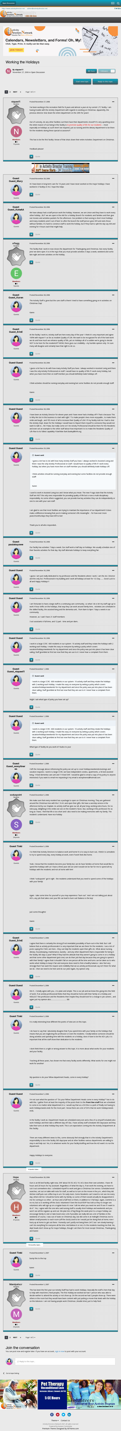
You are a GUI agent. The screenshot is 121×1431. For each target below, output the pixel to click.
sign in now (59, 1351)
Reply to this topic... (26, 1361)
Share (91, 71)
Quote (37, 156)
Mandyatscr (15, 1284)
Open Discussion (38, 72)
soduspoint (16, 794)
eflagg (15, 243)
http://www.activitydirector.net (13, 8)
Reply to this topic (105, 81)
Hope (16, 1177)
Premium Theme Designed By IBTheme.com (60, 1428)
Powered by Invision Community (60, 1426)
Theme (55, 1420)
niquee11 (19, 69)
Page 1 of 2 (30, 92)
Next (15, 92)
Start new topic (82, 81)
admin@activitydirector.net (37, 8)
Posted (40, 102)
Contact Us (65, 1420)
